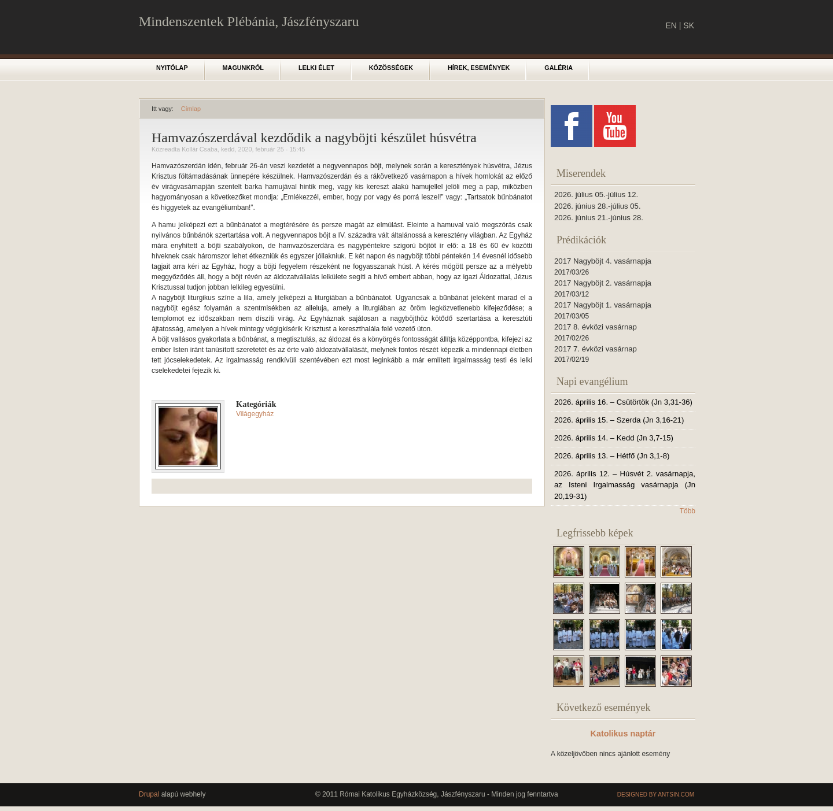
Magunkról (243, 67)
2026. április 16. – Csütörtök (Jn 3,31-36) (623, 402)
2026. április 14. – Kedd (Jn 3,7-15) (613, 438)
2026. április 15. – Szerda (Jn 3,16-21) (619, 420)
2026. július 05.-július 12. (596, 194)
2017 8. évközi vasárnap (595, 327)
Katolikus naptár (623, 733)
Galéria (558, 67)
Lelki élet (316, 67)
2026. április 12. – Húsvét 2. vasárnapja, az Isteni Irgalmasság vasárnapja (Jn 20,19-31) (624, 485)
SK (688, 25)
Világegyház (255, 414)
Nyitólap (172, 67)
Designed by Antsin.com (655, 794)
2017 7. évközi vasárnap (595, 349)
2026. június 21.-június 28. (598, 217)
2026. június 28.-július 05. (597, 206)
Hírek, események (479, 67)
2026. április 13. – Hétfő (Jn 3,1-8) (611, 455)
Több (687, 511)
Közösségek (391, 67)
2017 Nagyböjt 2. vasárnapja (602, 283)
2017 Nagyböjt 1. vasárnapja (602, 305)
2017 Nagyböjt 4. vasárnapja (602, 261)
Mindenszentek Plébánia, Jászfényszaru (249, 21)
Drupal (149, 794)
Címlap (191, 108)
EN (670, 25)
